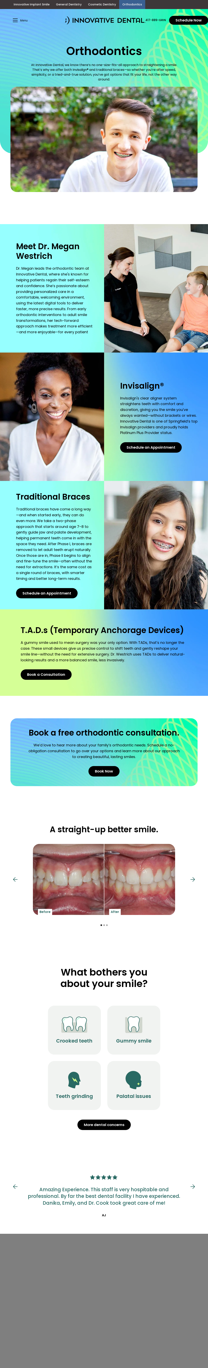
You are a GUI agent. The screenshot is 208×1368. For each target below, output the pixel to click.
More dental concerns (104, 1124)
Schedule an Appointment (151, 447)
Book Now (104, 771)
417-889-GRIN (155, 20)
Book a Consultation (46, 674)
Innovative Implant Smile (32, 4)
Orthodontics (132, 4)
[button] (37, 20)
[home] (105, 20)
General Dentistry (69, 4)
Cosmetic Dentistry (102, 4)
